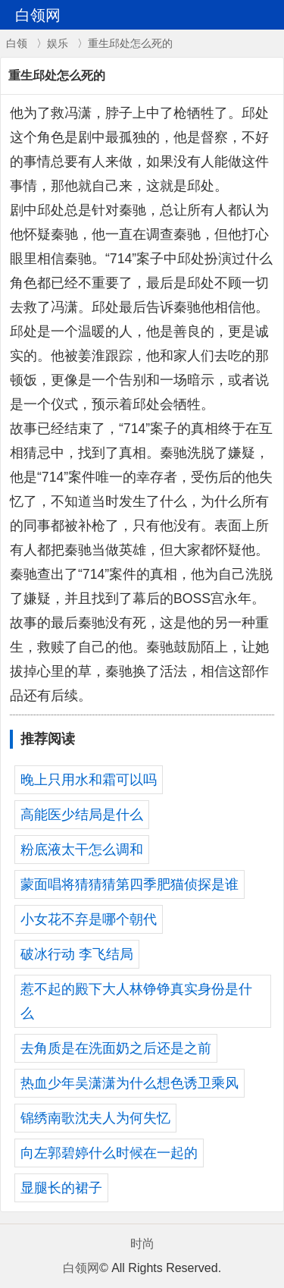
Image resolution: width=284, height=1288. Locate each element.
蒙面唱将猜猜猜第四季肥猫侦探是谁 (129, 884)
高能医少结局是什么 (81, 814)
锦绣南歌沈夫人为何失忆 (95, 1118)
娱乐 (57, 43)
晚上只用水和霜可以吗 (88, 779)
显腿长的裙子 (61, 1187)
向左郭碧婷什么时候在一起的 (109, 1153)
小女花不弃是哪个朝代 (88, 919)
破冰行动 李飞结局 (76, 954)
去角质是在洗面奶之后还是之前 (115, 1048)
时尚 (142, 1243)
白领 (16, 43)
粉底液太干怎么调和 (81, 849)
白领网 (81, 1267)
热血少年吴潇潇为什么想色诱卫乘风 (129, 1083)
